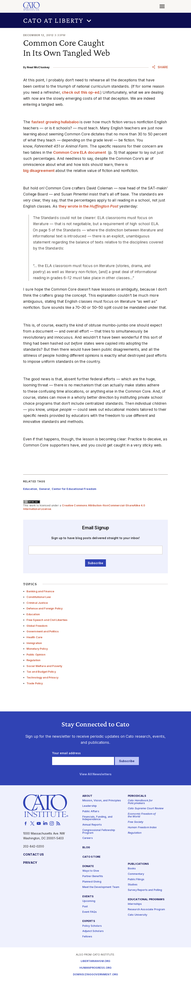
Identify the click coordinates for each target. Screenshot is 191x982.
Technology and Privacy (42, 677)
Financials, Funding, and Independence (97, 818)
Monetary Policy (37, 648)
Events (88, 896)
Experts (88, 921)
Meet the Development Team (100, 887)
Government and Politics (42, 631)
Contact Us (33, 854)
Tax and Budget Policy (41, 671)
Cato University (137, 915)
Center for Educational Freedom (74, 488)
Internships (135, 904)
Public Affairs (90, 811)
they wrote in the (89, 206)
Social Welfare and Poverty (44, 666)
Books (132, 868)
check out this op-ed (80, 92)
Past (85, 906)
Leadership (89, 806)
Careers (87, 838)
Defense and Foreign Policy (44, 608)
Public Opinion (35, 654)
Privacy (30, 862)
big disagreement (39, 170)
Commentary (136, 874)
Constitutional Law (38, 597)
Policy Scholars (92, 925)
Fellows (87, 936)
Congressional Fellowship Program (98, 831)
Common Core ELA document (80, 152)
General (44, 488)
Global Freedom (36, 625)
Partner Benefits (92, 876)
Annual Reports (92, 824)
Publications (138, 864)
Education (33, 614)
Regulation (33, 660)
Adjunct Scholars (93, 931)
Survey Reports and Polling (145, 890)
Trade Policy (34, 683)
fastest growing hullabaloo (55, 122)
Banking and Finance (40, 591)
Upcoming (88, 901)
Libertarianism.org (96, 961)
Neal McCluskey (38, 67)
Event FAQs (89, 912)
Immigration (34, 643)
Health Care (34, 637)
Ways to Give (90, 871)
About (87, 796)
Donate (88, 866)
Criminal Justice (37, 602)
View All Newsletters (95, 774)
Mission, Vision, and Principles (101, 800)
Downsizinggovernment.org (95, 974)
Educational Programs (146, 899)
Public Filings (136, 879)
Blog (86, 847)
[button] (95, 20)
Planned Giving (91, 881)
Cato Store (91, 857)
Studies (132, 884)
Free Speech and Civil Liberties (46, 619)
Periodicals (137, 796)
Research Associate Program (146, 909)
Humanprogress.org (95, 968)
